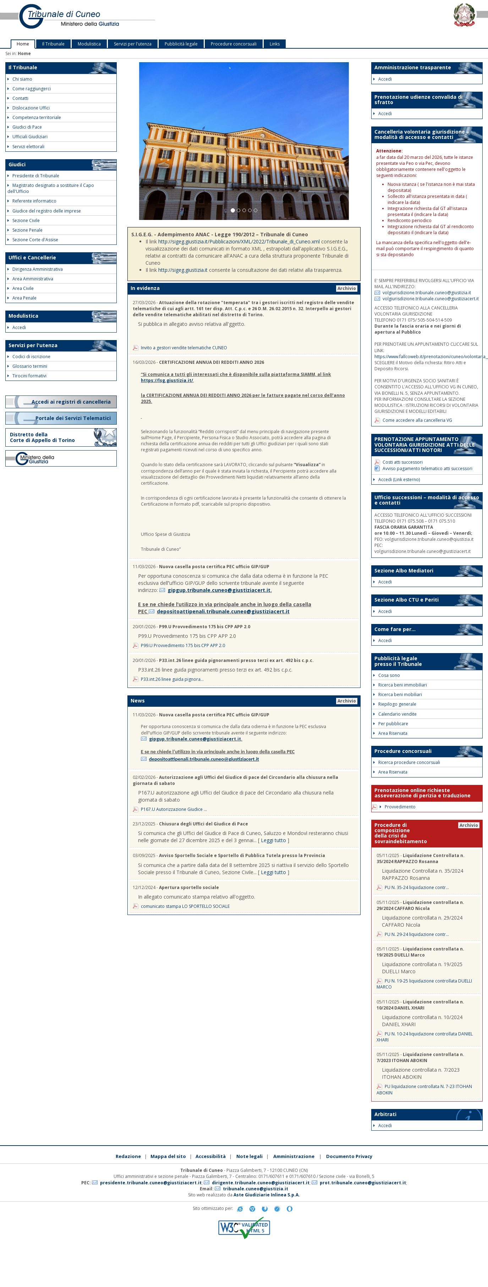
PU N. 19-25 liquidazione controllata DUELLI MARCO (424, 984)
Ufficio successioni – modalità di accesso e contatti (426, 500)
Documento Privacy (349, 1156)
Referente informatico (31, 201)
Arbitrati (385, 1114)
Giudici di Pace (24, 127)
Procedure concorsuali (234, 44)
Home (23, 44)
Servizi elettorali (25, 147)
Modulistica (89, 44)
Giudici (17, 164)
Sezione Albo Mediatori (403, 570)
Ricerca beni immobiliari (400, 685)
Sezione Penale (25, 230)
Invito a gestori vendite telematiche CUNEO (184, 348)
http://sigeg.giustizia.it (183, 269)
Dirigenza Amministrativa (35, 269)
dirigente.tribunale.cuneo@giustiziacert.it (260, 1183)
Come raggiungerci (29, 89)
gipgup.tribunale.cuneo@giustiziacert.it (219, 590)
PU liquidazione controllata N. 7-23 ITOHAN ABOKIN (424, 1089)
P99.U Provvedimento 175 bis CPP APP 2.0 (183, 645)
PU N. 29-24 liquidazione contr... (417, 934)
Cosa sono (386, 675)
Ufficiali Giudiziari (27, 137)
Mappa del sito (168, 1156)
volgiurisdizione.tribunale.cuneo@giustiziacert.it (431, 299)
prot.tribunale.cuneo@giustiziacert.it (363, 1183)
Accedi (16, 327)
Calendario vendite (395, 714)
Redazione (128, 1156)
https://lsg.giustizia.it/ (167, 380)
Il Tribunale (53, 44)
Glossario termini (27, 366)
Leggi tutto (273, 840)
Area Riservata (390, 733)
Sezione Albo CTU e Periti (406, 599)
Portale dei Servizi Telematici (73, 418)
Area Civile (20, 288)
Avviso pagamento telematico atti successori (427, 468)
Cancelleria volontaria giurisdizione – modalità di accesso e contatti (421, 134)
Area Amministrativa (30, 279)
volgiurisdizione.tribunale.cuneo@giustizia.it (427, 293)
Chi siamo (19, 79)
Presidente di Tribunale (33, 176)
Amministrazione (293, 1156)
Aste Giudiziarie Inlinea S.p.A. (267, 1195)
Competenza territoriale (34, 117)
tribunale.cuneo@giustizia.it (255, 1189)
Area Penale (22, 298)
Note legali (249, 1156)
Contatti (17, 98)
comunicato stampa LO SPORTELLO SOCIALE (185, 906)
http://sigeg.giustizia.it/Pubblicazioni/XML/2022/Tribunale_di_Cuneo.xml (239, 241)
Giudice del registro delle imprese (44, 211)
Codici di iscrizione (28, 357)
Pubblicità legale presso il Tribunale (398, 661)
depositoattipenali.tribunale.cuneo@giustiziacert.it (223, 611)
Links (275, 44)
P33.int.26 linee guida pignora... (172, 679)
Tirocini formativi (26, 376)
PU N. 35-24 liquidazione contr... (417, 887)
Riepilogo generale (394, 704)
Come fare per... (395, 629)
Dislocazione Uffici (28, 108)
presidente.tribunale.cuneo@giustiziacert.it (151, 1183)
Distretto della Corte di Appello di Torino (42, 437)
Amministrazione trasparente (412, 67)
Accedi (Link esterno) (396, 479)
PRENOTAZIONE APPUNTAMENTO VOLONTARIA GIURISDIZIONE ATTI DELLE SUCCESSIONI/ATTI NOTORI (424, 444)
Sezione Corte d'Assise (32, 240)
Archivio (347, 288)
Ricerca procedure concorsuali (406, 762)
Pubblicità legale (181, 44)
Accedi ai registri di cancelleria (72, 401)
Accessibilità (211, 1156)
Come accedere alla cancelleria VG (417, 420)
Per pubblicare (390, 724)
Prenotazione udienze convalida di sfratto (418, 99)
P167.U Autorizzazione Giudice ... (174, 809)
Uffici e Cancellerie (32, 257)
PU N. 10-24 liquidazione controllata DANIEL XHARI (425, 1037)
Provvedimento (398, 807)
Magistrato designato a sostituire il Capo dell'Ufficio (50, 188)
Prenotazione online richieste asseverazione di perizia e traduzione (422, 793)
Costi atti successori (403, 462)
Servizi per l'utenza (133, 44)
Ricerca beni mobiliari (397, 694)
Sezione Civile (23, 220)
